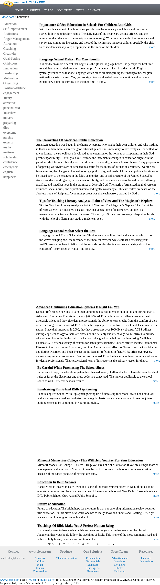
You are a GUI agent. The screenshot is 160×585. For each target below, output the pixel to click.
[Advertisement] (98, 114)
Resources (93, 571)
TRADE (48, 10)
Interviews (119, 561)
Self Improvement (15, 29)
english (8, 172)
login (43, 579)
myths (7, 147)
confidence (10, 162)
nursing (8, 137)
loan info (146, 558)
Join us (40, 568)
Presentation (93, 558)
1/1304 (50, 544)
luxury (7, 98)
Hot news (119, 564)
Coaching (9, 48)
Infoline (39, 561)
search (51, 579)
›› (109, 544)
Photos (119, 568)
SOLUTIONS (65, 10)
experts (8, 142)
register (33, 579)
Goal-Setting (11, 58)
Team (40, 564)
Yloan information (66, 558)
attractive (9, 103)
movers (8, 117)
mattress (8, 152)
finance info (146, 561)
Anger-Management (16, 38)
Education (10, 24)
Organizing (10, 83)
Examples (92, 564)
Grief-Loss (10, 63)
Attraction (10, 43)
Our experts (92, 568)
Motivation (10, 78)
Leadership (10, 73)
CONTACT (94, 10)
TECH (80, 10)
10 (102, 544)
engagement (11, 93)
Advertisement (119, 558)
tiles (6, 127)
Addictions (10, 34)
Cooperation (40, 571)
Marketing (119, 571)
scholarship (10, 157)
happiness (9, 177)
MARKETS (33, 10)
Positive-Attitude (14, 88)
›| (114, 544)
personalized (11, 108)
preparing (9, 122)
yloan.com (8, 17)
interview (9, 112)
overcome (9, 132)
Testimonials (93, 561)
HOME (19, 10)
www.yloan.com (9, 579)
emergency (10, 167)
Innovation (10, 68)
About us (40, 558)
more (152, 47)
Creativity (9, 53)
